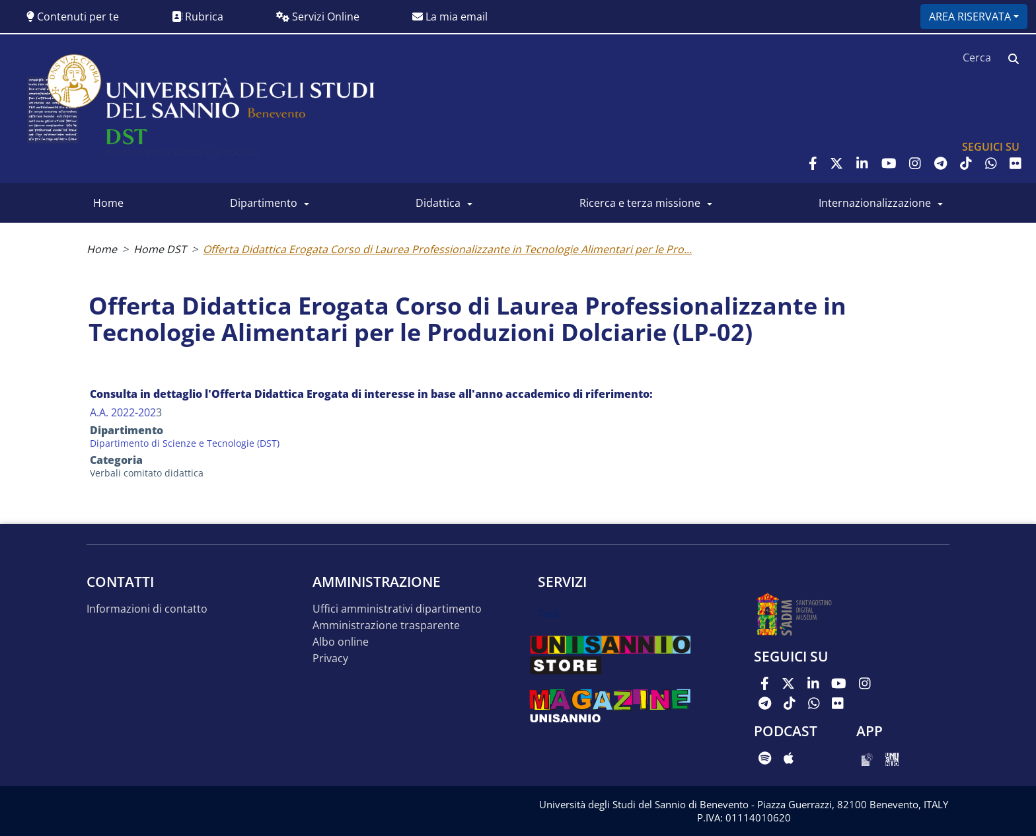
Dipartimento (263, 203)
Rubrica (197, 16)
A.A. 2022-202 (123, 412)
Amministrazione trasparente (386, 625)
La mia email (450, 16)
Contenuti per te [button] (72, 16)
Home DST (159, 249)
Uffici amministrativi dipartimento (397, 609)
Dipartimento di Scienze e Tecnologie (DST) (184, 443)
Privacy (330, 658)
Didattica (438, 203)
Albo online (341, 642)
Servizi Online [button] (317, 16)
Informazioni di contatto (147, 609)
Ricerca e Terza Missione (639, 203)
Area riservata (970, 16)
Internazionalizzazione (875, 203)
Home (108, 203)
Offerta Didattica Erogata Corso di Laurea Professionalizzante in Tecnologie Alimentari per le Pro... (447, 249)
